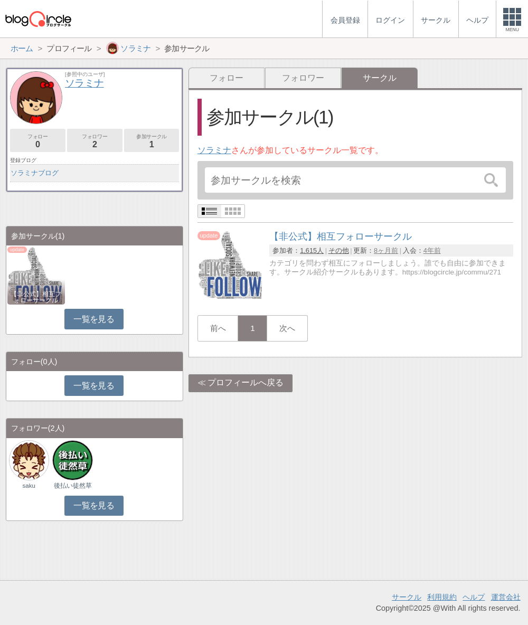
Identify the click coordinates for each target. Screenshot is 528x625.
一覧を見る (93, 319)
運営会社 (506, 597)
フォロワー (303, 77)
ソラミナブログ (35, 173)
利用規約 (442, 597)
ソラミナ (214, 150)
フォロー (226, 77)
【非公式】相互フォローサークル (36, 297)
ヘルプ (474, 597)
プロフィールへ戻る (246, 382)
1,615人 (312, 250)
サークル (406, 597)
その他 (338, 250)
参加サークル (152, 141)
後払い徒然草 (73, 485)
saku (29, 485)
